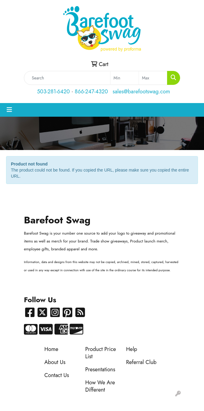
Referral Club (141, 362)
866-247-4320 (91, 91)
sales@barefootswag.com (141, 91)
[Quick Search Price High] (153, 78)
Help (131, 349)
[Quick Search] (67, 78)
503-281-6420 (53, 91)
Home (51, 349)
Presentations (100, 369)
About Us (55, 362)
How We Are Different (100, 386)
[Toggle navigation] (9, 109)
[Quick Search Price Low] (124, 78)
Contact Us (56, 375)
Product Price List (100, 352)
